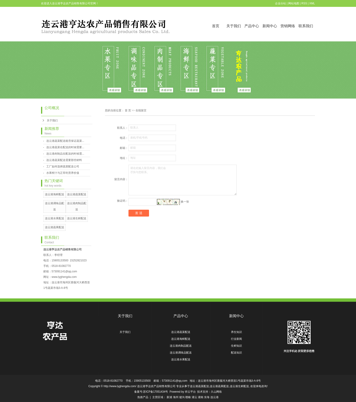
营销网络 (287, 26)
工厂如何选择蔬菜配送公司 (62, 166)
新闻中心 (269, 26)
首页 (215, 26)
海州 (175, 397)
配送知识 (236, 352)
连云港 (214, 397)
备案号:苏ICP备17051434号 (151, 391)
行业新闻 (236, 338)
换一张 (185, 201)
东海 (206, 397)
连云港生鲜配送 (76, 218)
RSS (304, 3)
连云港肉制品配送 (181, 345)
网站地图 (293, 3)
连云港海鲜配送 (54, 194)
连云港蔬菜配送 (76, 194)
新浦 (169, 397)
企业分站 (280, 3)
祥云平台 (190, 391)
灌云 (194, 397)
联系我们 (305, 26)
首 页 (128, 110)
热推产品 (142, 397)
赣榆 (188, 397)
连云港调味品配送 (181, 352)
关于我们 (233, 26)
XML (312, 3)
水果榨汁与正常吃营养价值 (62, 172)
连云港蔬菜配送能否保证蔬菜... (65, 140)
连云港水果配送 (54, 218)
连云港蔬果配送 (54, 227)
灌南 (200, 397)
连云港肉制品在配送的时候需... (65, 153)
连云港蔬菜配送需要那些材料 (64, 160)
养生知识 (236, 332)
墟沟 (182, 397)
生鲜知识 (236, 345)
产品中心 (251, 26)
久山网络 (216, 391)
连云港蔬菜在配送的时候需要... (65, 147)
